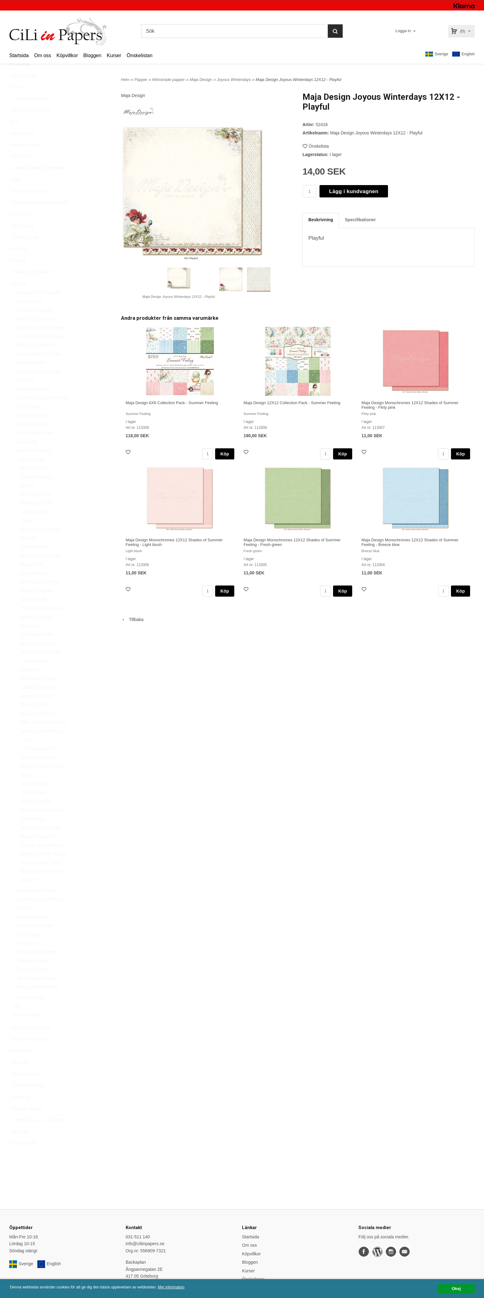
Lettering (17, 275)
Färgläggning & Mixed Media (38, 217)
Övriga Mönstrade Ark (37, 1001)
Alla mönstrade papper (41, 351)
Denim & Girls (33, 719)
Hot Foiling (21, 240)
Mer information (186, 1287)
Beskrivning (320, 219)
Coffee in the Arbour (39, 702)
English (463, 54)
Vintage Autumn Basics (42, 824)
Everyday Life (33, 614)
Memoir (27, 500)
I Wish (26, 754)
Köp (224, 453)
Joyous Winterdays (38, 772)
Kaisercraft (27, 456)
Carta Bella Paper (34, 403)
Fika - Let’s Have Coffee (43, 736)
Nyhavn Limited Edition (42, 780)
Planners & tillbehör (29, 1053)
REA (16, 101)
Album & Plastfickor (29, 124)
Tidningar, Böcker (26, 1123)
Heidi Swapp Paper (35, 447)
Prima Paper (29, 949)
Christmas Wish (35, 508)
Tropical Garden (35, 816)
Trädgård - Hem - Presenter (37, 1134)
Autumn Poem (34, 588)
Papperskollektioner (30, 1042)
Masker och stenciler (30, 286)
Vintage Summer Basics (43, 868)
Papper (18, 298)
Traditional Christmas (40, 666)
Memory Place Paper (37, 905)
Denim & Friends (36, 710)
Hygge (26, 535)
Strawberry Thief (36, 517)
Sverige (436, 54)
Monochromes (34, 482)
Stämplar (19, 1111)
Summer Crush (34, 798)
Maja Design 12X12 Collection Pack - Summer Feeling (292, 402)
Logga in (403, 30)
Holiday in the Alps (38, 658)
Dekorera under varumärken (38, 182)
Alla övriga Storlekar (36, 359)
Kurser (114, 55)
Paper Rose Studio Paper (41, 913)
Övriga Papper (27, 1029)
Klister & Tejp (23, 251)
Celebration (31, 684)
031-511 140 (138, 1236)
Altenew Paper (31, 377)
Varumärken (22, 90)
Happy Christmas (36, 605)
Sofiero (27, 789)
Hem (125, 79)
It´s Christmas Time (39, 763)
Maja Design (30, 473)
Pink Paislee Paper (35, 940)
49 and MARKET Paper (39, 368)
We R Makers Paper (36, 993)
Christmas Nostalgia (39, 544)
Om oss (42, 55)
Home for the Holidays (41, 745)
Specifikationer (360, 219)
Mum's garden (34, 561)
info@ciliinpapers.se (145, 1243)
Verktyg (18, 1146)
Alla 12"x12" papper (36, 333)
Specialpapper (28, 1011)
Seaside (28, 552)
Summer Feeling (36, 491)
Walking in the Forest (40, 886)
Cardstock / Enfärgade (36, 307)
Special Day (32, 579)
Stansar (18, 1077)
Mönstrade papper (32, 324)
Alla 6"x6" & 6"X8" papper (41, 342)
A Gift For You (33, 675)
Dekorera (20, 170)
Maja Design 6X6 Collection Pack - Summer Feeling (172, 402)
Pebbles (24, 922)
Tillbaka (132, 619)
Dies (15, 194)
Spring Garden (34, 526)
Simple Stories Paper (37, 966)
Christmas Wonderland (42, 622)
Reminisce (27, 957)
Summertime (32, 807)
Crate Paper (28, 421)
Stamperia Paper (33, 975)
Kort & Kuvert (27, 316)
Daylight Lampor (25, 159)
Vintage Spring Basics (41, 859)
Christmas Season (38, 693)
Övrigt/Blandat (23, 1157)
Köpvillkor (67, 55)
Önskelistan (139, 55)
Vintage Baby (33, 833)
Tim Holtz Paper (32, 984)
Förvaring (20, 228)
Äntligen (28, 894)
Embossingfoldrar (28, 205)
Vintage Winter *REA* (41, 877)
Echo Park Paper (33, 430)
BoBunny (25, 394)
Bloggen (92, 55)
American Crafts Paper (38, 386)
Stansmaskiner (25, 1088)
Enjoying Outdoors (38, 728)
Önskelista (315, 146)
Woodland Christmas (40, 570)
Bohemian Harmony (39, 596)
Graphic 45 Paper (34, 438)
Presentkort (20, 1065)
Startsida (19, 55)
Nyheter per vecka (29, 113)
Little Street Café (36, 649)
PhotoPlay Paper (33, 931)
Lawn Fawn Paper (34, 465)
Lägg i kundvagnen (353, 191)
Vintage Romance (37, 850)
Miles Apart (31, 640)
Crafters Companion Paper (42, 412)
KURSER (18, 263)
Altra (13, 136)
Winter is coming (36, 631)
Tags (17, 1020)
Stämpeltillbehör (26, 1099)
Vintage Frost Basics (40, 842)
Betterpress (22, 148)
